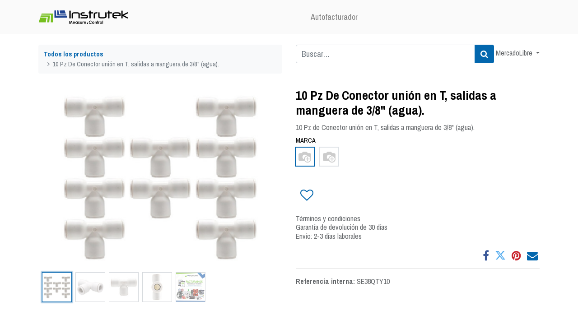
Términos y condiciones (328, 218)
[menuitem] (334, 17)
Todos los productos (73, 54)
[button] (306, 195)
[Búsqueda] (484, 54)
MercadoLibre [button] (515, 53)
